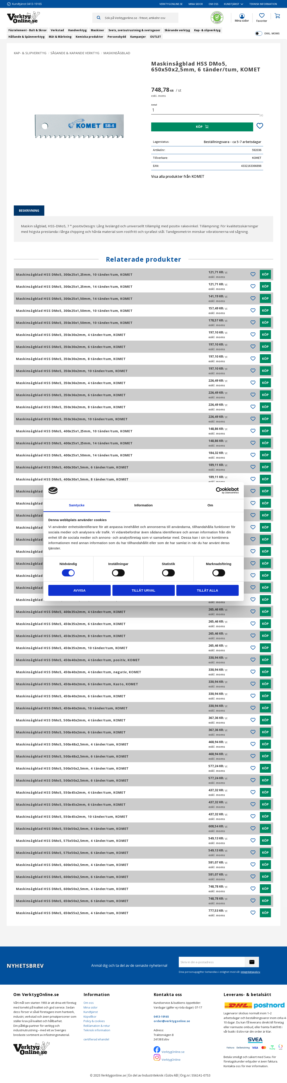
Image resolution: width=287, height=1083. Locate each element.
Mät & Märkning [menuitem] (60, 37)
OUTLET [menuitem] (155, 37)
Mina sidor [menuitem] (196, 4)
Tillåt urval (143, 590)
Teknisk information (96, 1030)
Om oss (88, 1003)
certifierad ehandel (96, 1039)
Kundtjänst (90, 1012)
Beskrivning (29, 210)
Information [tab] (143, 505)
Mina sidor (90, 1007)
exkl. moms (272, 33)
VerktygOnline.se (173, 1052)
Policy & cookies (94, 1021)
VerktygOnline (171, 1060)
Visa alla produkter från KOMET (177, 176)
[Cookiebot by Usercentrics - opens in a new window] (219, 490)
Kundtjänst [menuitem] (231, 4)
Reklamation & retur (96, 1026)
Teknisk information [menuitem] (263, 4)
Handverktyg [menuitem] (77, 30)
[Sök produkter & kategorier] (141, 17)
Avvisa (79, 590)
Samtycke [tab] (76, 505)
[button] (261, 18)
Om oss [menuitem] (213, 4)
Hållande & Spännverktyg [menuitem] (26, 37)
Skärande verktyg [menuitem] (177, 30)
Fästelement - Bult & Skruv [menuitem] (27, 30)
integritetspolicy (250, 971)
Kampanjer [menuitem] (138, 37)
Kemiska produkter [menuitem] (89, 37)
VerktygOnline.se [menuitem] (171, 4)
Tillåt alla (207, 590)
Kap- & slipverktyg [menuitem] (207, 30)
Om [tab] (210, 505)
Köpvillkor (89, 1017)
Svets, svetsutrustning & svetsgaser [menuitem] (134, 30)
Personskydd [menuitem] (117, 37)
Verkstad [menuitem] (57, 30)
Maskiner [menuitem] (97, 30)
